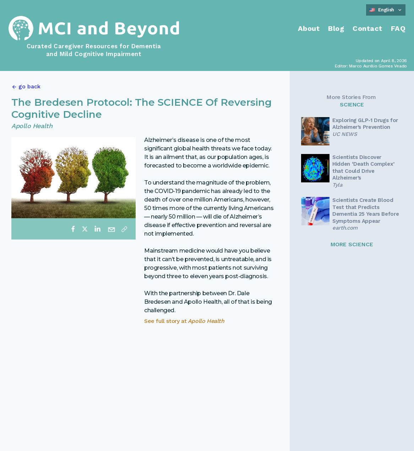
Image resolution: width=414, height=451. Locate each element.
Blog (336, 28)
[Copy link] (124, 229)
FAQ (398, 28)
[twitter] (85, 229)
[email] (111, 229)
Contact (367, 28)
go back (29, 86)
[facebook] (73, 229)
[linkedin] (97, 229)
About (309, 28)
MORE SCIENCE (352, 244)
